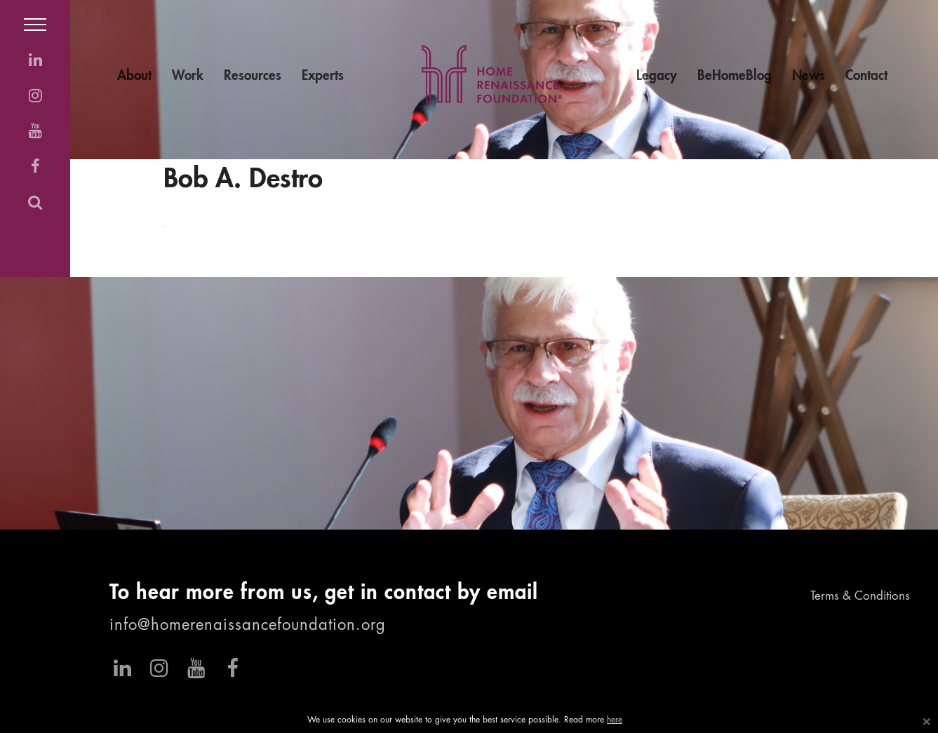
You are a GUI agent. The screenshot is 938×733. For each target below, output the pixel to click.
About (134, 76)
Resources (252, 76)
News (808, 76)
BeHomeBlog (734, 76)
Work (187, 76)
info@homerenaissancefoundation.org (247, 625)
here (614, 720)
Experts (323, 76)
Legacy (656, 76)
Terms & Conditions (860, 597)
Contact (866, 76)
